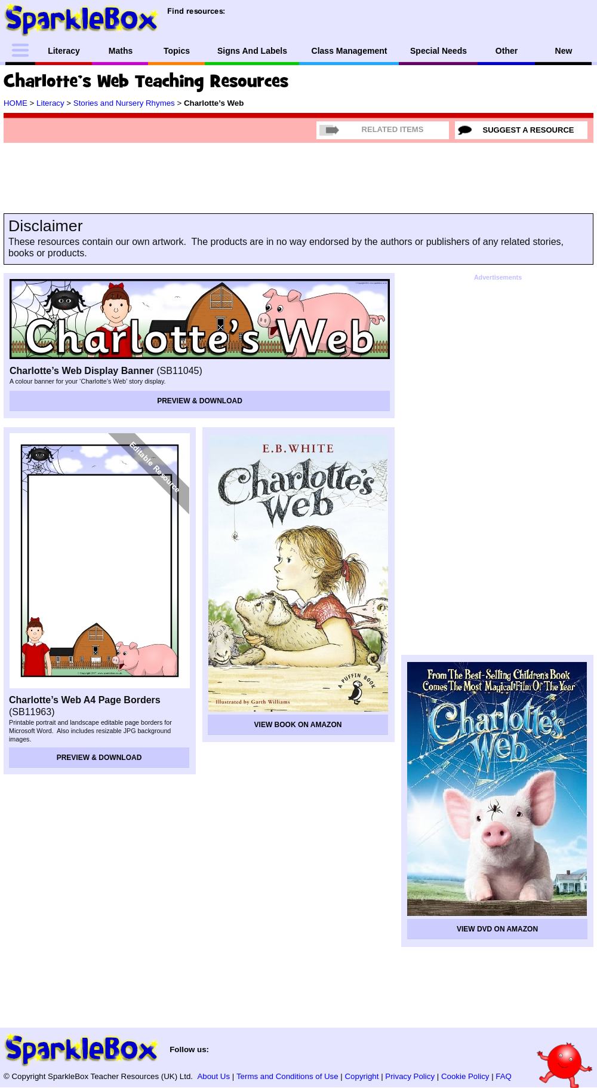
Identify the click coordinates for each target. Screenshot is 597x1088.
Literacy (50, 103)
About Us (213, 1076)
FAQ (504, 1076)
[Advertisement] (152, 167)
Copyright (362, 1076)
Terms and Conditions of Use (287, 1076)
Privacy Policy (410, 1076)
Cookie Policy (465, 1076)
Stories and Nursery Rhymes (124, 103)
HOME (15, 103)
